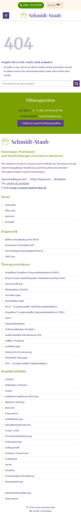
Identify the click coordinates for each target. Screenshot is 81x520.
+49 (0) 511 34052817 (17, 183)
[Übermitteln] (76, 83)
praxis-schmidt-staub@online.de (28, 187)
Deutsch (55, 5)
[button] (6, 15)
